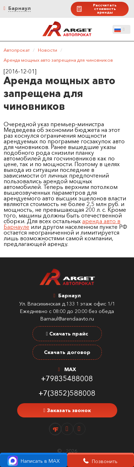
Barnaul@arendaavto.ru (67, 318)
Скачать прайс (67, 333)
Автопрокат (17, 50)
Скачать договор (67, 352)
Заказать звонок (66, 410)
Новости (47, 50)
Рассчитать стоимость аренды (96, 9)
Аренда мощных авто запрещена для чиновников (58, 60)
